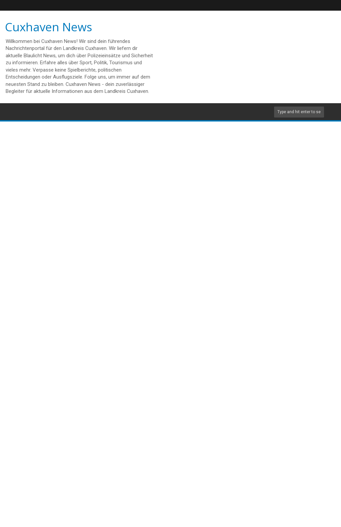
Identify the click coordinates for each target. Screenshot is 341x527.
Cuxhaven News (48, 27)
